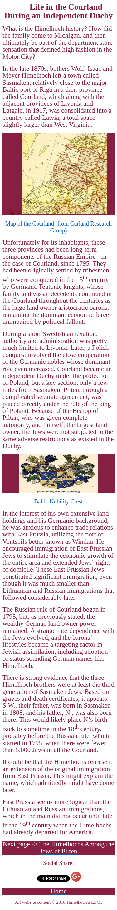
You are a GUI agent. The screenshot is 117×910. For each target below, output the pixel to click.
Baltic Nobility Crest (58, 501)
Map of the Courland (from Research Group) (58, 227)
